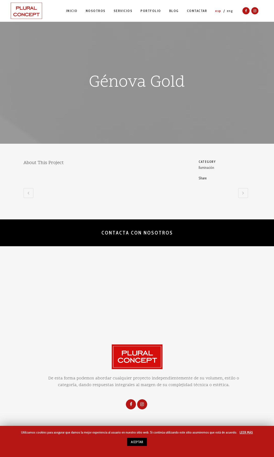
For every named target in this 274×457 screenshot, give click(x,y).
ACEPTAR (137, 442)
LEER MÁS (246, 432)
